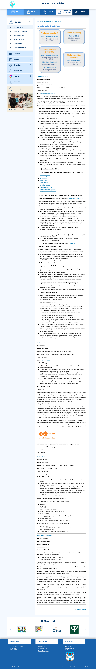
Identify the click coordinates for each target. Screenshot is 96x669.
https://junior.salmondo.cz (46, 187)
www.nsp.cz (42, 184)
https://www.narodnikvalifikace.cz (48, 191)
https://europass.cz (44, 192)
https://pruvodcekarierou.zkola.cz (48, 189)
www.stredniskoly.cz (44, 182)
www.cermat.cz (43, 178)
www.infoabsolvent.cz (45, 175)
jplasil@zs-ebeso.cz (45, 360)
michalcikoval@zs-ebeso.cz (48, 93)
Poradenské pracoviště (45, 21)
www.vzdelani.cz (44, 180)
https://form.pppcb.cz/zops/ (76, 198)
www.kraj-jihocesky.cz (45, 185)
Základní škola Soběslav (38, 21)
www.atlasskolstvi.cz (45, 176)
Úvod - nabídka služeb (57, 21)
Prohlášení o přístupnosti (13, 666)
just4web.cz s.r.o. (80, 666)
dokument (73, 243)
